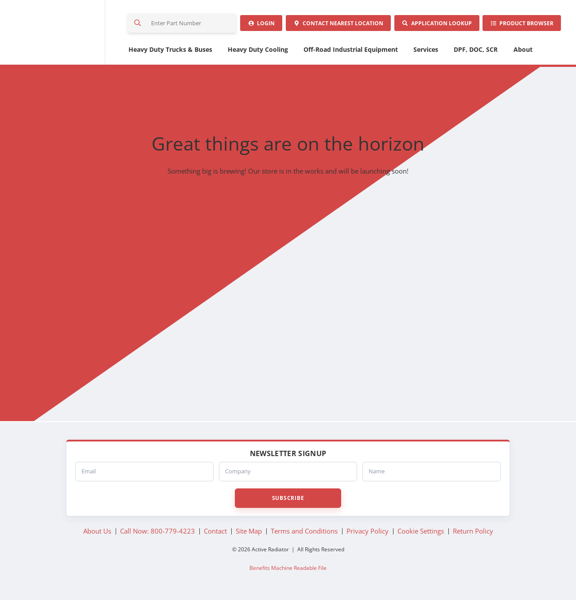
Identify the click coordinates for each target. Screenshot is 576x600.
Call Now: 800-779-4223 (157, 533)
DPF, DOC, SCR (476, 51)
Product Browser (521, 24)
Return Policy (473, 533)
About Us (97, 533)
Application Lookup (434, 24)
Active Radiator (62, 33)
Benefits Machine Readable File (288, 569)
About (523, 51)
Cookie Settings (420, 533)
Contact (334, 24)
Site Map (249, 533)
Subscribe (288, 499)
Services (425, 51)
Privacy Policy (367, 533)
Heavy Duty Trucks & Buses (170, 51)
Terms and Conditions (304, 533)
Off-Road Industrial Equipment (351, 51)
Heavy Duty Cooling (258, 51)
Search (138, 24)
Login (255, 24)
